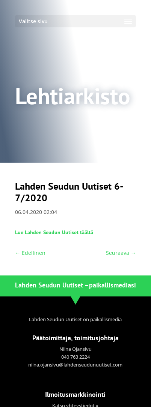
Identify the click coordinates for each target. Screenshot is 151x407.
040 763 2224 (75, 356)
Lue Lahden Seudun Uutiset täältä (54, 232)
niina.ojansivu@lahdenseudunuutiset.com (75, 364)
